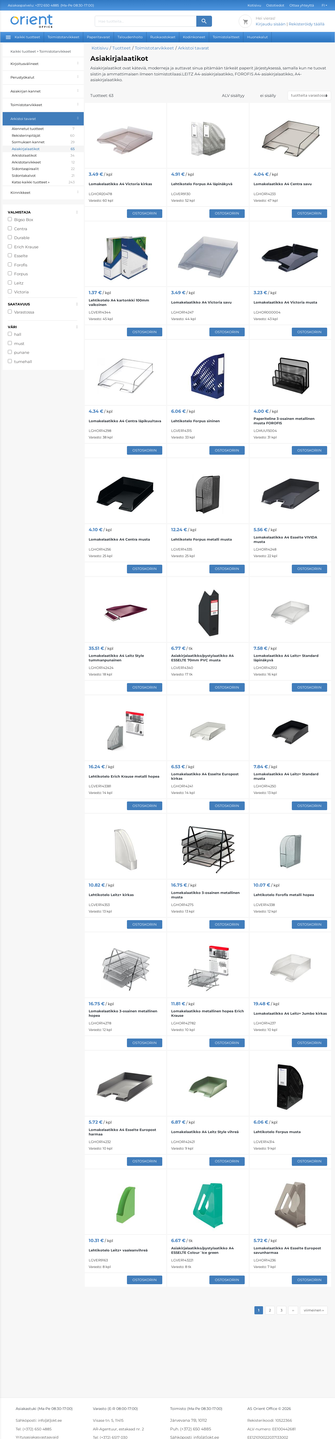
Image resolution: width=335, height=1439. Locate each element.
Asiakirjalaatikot (43, 149)
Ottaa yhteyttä (301, 5)
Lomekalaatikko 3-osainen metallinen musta (205, 895)
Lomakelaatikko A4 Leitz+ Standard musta (286, 776)
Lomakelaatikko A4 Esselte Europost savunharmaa (287, 1250)
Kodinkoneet (194, 37)
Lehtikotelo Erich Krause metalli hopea (124, 776)
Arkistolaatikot (43, 155)
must (19, 343)
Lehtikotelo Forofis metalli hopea (284, 895)
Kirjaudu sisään (271, 23)
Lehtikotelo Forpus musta (277, 1132)
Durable (22, 237)
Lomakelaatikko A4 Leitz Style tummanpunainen (116, 657)
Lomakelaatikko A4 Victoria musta (285, 302)
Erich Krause (26, 246)
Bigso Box (23, 219)
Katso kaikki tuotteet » (43, 182)
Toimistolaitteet (226, 37)
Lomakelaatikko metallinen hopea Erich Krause (207, 1013)
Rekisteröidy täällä (307, 23)
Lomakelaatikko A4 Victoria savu (201, 302)
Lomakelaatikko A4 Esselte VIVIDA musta (285, 539)
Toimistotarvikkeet (63, 37)
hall (17, 334)
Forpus (21, 273)
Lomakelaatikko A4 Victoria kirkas (120, 184)
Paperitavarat (98, 37)
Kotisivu (254, 5)
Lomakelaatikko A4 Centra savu (283, 184)
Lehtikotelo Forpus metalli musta (201, 539)
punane (21, 352)
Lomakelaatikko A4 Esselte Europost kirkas (205, 776)
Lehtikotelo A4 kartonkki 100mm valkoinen (119, 302)
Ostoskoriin (144, 213)
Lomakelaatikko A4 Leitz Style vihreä (205, 1132)
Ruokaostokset (162, 37)
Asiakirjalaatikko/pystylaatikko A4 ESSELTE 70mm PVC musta (202, 657)
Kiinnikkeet (47, 192)
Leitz (19, 283)
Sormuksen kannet (43, 142)
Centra (20, 228)
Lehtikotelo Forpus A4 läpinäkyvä (201, 184)
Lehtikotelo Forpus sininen (195, 421)
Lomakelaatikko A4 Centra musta (119, 539)
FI (323, 5)
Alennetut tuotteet (43, 128)
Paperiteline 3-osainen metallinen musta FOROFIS (284, 420)
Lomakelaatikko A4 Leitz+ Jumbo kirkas (290, 1013)
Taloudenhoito (130, 37)
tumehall (23, 361)
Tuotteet (121, 48)
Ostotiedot (275, 5)
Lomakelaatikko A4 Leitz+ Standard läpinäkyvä (286, 657)
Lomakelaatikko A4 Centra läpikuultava (125, 421)
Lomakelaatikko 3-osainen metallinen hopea (123, 1013)
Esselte (21, 255)
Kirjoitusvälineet (47, 63)
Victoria (21, 291)
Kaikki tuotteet (23, 37)
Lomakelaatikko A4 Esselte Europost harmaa (122, 1132)
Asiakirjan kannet (47, 90)
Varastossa (24, 312)
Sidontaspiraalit (43, 169)
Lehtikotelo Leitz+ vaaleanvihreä (118, 1250)
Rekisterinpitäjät (43, 135)
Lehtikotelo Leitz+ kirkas (111, 895)
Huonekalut (257, 37)
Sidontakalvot (43, 175)
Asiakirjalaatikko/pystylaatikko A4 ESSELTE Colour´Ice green (202, 1250)
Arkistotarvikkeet (43, 162)
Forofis (20, 264)
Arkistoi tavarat (47, 118)
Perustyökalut (47, 76)
